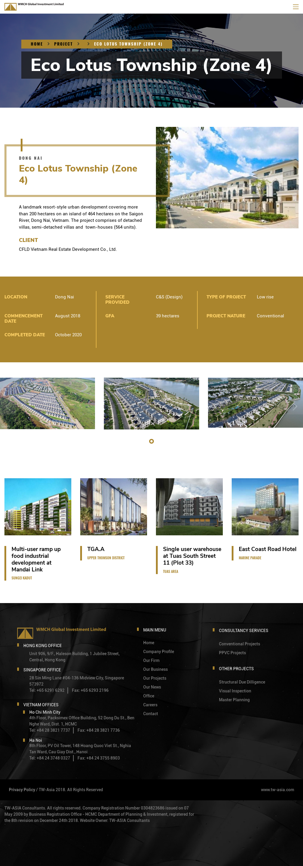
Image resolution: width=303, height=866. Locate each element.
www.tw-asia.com (277, 789)
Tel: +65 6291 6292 (47, 690)
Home (37, 44)
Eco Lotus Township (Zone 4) (128, 44)
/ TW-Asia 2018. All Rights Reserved (69, 789)
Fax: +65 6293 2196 (90, 690)
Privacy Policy (22, 789)
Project (63, 44)
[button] (151, 441)
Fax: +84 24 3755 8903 (99, 758)
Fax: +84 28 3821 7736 (99, 730)
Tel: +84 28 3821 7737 (49, 730)
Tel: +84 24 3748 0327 (49, 758)
